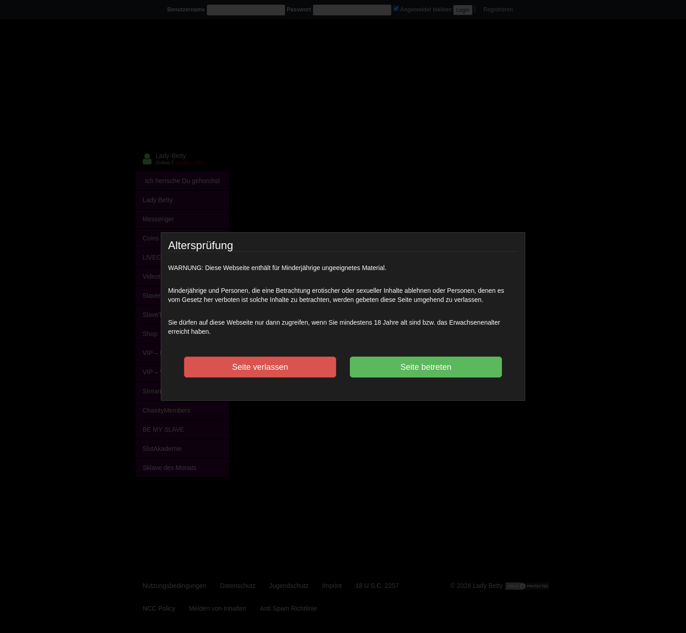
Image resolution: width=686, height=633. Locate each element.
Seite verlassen (260, 367)
